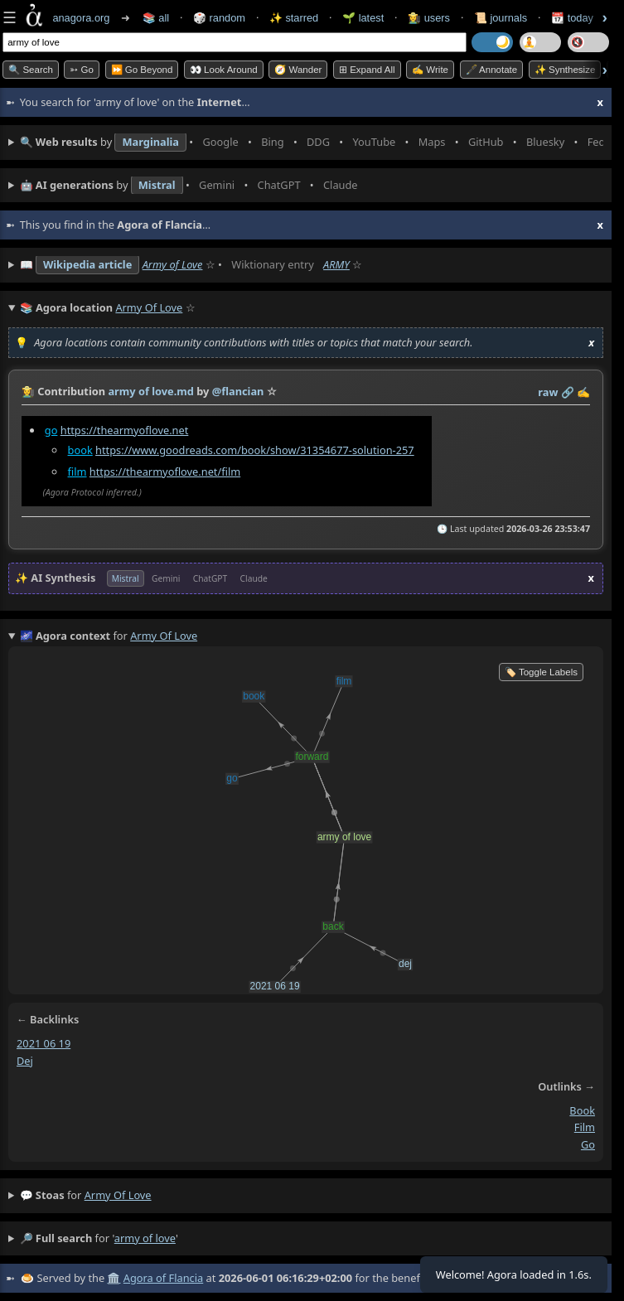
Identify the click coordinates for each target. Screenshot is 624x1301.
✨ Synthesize (565, 70)
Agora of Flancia (163, 1277)
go (51, 430)
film (77, 471)
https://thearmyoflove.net (124, 430)
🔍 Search (30, 70)
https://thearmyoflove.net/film (164, 471)
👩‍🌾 (28, 391)
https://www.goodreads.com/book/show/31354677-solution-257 (254, 450)
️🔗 (567, 391)
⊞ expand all (367, 70)
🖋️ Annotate (492, 70)
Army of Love (173, 264)
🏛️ (113, 1277)
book (80, 450)
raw (548, 391)
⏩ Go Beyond (142, 70)
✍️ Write (430, 70)
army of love (118, 1194)
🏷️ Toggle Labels (541, 672)
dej (25, 1060)
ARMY (336, 264)
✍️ (583, 391)
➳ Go (82, 70)
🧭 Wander (298, 70)
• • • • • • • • (311, 142)
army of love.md (150, 391)
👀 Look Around (224, 70)
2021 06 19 (43, 1043)
